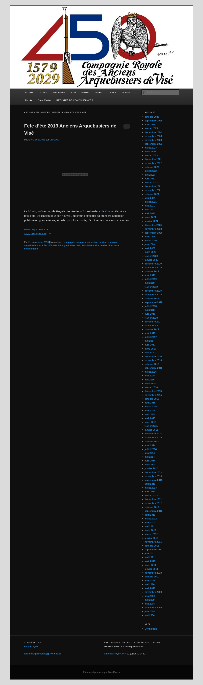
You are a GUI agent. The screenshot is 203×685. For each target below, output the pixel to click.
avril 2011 (150, 561)
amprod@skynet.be (114, 653)
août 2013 (150, 484)
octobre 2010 (152, 576)
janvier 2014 (151, 468)
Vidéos (98, 92)
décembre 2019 (153, 263)
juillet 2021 (151, 201)
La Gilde (42, 92)
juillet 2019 (151, 279)
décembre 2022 (153, 159)
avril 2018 (150, 313)
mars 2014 (150, 464)
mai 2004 (150, 615)
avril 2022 (150, 178)
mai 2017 (150, 340)
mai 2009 (150, 599)
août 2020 (150, 236)
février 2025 (151, 128)
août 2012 (150, 514)
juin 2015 (150, 410)
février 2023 (151, 155)
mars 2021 (150, 217)
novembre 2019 (153, 267)
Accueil (29, 92)
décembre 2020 (153, 225)
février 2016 (151, 387)
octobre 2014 (152, 441)
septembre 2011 (154, 549)
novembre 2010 (153, 572)
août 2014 (150, 445)
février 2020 (151, 256)
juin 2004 (150, 611)
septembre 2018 (154, 302)
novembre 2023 (153, 140)
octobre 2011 (152, 545)
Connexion (151, 628)
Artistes (126, 92)
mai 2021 (150, 209)
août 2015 (150, 402)
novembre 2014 (153, 437)
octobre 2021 (152, 194)
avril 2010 (150, 588)
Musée (28, 100)
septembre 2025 (154, 120)
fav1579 (48, 245)
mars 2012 (150, 530)
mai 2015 (150, 414)
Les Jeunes (59, 92)
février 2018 (151, 317)
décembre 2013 (153, 472)
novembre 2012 (153, 503)
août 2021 (150, 198)
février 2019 (151, 287)
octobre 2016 (152, 364)
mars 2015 (150, 422)
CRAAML (54, 139)
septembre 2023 (154, 143)
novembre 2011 (153, 542)
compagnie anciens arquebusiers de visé (85, 242)
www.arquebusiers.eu (37, 229)
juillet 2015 (151, 406)
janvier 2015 (151, 429)
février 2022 (151, 182)
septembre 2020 (154, 232)
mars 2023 (150, 151)
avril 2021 (150, 213)
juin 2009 (150, 596)
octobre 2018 (152, 298)
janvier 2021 (151, 221)
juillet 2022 (151, 171)
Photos (85, 92)
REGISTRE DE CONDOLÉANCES (74, 100)
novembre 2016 (153, 360)
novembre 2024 (153, 136)
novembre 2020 (153, 229)
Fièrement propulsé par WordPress (101, 672)
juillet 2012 (151, 518)
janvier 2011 (151, 569)
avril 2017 (150, 344)
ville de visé (101, 245)
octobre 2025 (152, 116)
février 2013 (151, 495)
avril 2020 (150, 248)
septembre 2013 (154, 480)
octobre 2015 (152, 398)
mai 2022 (150, 174)
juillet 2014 (151, 449)
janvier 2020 (151, 259)
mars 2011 (150, 565)
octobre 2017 (152, 329)
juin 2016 (150, 375)
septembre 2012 (154, 511)
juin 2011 (150, 553)
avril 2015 (150, 418)
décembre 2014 (153, 433)
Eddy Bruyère (31, 646)
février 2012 (151, 534)
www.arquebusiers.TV (37, 233)
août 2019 (150, 275)
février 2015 (151, 426)
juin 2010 (150, 580)
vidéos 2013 (42, 242)
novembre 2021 (153, 190)
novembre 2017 (153, 325)
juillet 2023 (151, 147)
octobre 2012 (152, 507)
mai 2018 (150, 310)
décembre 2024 (153, 132)
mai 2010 (150, 584)
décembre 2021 (153, 186)
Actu (73, 92)
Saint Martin (44, 100)
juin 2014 (150, 453)
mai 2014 (150, 456)
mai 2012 (150, 526)
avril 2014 (150, 460)
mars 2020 (150, 252)
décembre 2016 (153, 356)
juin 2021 (150, 205)
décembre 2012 (153, 499)
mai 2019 (150, 282)
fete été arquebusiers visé (66, 245)
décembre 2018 (153, 290)
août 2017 (150, 333)
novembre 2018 (153, 294)
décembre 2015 (153, 391)
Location (112, 92)
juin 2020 (150, 244)
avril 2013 (150, 491)
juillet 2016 (151, 371)
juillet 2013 (151, 487)
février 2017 (151, 352)
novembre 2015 (153, 395)
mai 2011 (150, 557)
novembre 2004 (153, 607)
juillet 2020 (151, 240)
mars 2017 (150, 348)
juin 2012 (150, 522)
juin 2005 (150, 603)
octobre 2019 (152, 271)
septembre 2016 (154, 368)
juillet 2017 (151, 337)
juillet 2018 (151, 306)
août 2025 (150, 124)
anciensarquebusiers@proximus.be (42, 653)
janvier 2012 (151, 538)
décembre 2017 (153, 321)
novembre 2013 (153, 476)
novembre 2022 (153, 163)
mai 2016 (150, 379)
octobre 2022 (152, 167)
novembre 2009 (153, 592)
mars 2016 (150, 383)
